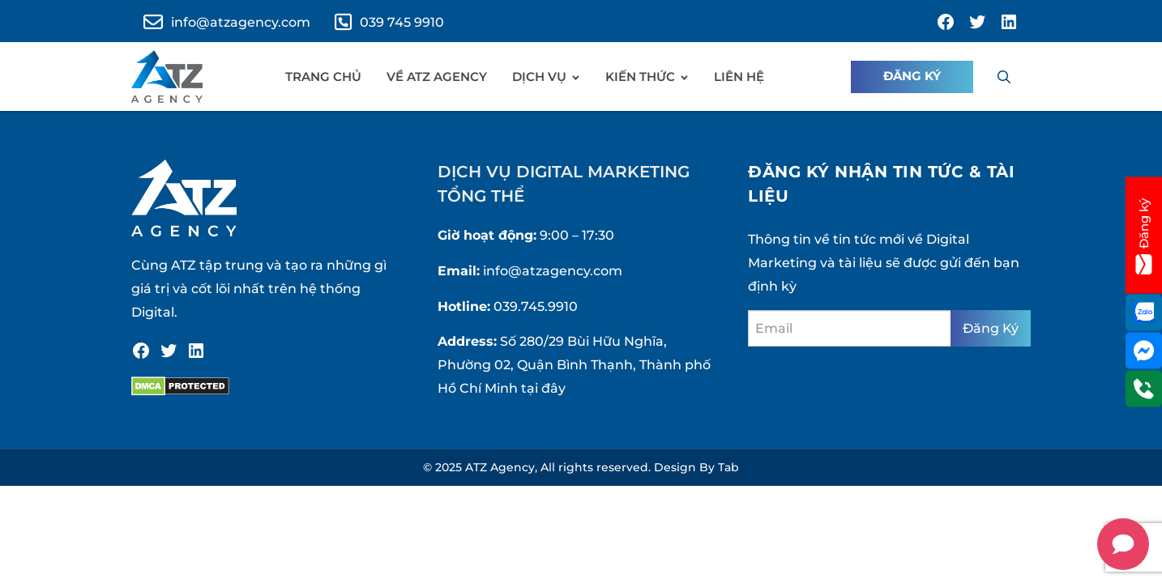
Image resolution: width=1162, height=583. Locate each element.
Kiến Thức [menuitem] (640, 76)
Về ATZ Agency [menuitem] (437, 76)
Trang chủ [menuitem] (323, 76)
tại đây (543, 388)
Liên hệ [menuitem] (739, 76)
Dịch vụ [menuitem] (539, 76)
